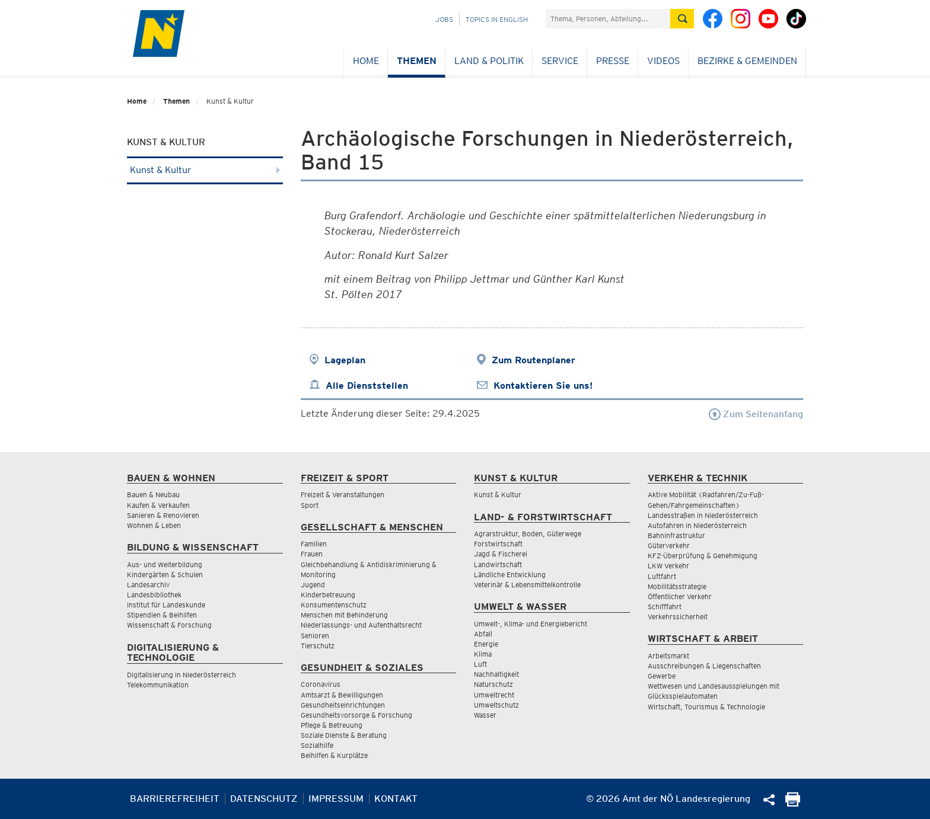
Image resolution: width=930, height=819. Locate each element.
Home (366, 60)
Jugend (313, 584)
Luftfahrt (662, 576)
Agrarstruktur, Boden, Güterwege (527, 533)
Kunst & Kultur (205, 169)
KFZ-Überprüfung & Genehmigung (702, 555)
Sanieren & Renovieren (163, 515)
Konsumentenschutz (334, 604)
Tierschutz (318, 645)
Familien (314, 543)
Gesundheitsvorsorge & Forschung (356, 715)
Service (560, 60)
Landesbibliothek (154, 594)
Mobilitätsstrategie (677, 586)
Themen (417, 60)
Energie (486, 643)
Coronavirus (320, 684)
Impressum (336, 798)
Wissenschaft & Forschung (169, 624)
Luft (480, 664)
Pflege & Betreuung (331, 725)
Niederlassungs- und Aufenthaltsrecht (361, 624)
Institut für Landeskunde (166, 604)
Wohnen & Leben (154, 525)
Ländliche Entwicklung (510, 574)
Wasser (485, 715)
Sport (310, 505)
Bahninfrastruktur (676, 535)
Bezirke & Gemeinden (747, 60)
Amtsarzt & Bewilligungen (342, 694)
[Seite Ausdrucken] (792, 803)
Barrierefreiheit (174, 798)
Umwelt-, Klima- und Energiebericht (530, 623)
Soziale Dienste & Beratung (344, 735)
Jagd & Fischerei (500, 553)
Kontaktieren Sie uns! (543, 385)
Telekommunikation (158, 684)
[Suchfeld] (608, 18)
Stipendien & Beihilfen (162, 614)
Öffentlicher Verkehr (680, 596)
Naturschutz (493, 684)
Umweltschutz (496, 704)
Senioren (315, 635)
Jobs (444, 19)
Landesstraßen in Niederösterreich (703, 515)
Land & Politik (489, 60)
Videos (663, 60)
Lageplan (344, 360)
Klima (483, 654)
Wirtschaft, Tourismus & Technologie (706, 706)
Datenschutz (264, 798)
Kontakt (396, 798)
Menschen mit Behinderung (344, 614)
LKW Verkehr (668, 565)
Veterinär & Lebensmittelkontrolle (527, 584)
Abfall (483, 633)
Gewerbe (662, 675)
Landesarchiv (148, 584)
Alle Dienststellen (367, 385)
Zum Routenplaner (533, 360)
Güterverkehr (669, 545)
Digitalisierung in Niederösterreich (181, 674)
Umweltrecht (494, 694)
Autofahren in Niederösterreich (697, 525)
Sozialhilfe (317, 745)
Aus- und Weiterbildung (164, 564)
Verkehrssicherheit (678, 616)
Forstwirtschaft (498, 543)
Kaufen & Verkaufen (158, 505)
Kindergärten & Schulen (165, 574)
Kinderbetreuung (328, 594)
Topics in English (497, 19)
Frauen (312, 553)
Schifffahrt (664, 606)
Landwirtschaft (498, 564)
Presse (612, 60)
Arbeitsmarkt (668, 655)
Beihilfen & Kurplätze (334, 755)
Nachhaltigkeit (496, 674)
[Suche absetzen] (682, 18)
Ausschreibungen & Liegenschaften (704, 665)
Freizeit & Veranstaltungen (342, 494)
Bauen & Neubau (153, 494)
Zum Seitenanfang (756, 414)
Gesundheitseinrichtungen (343, 704)
